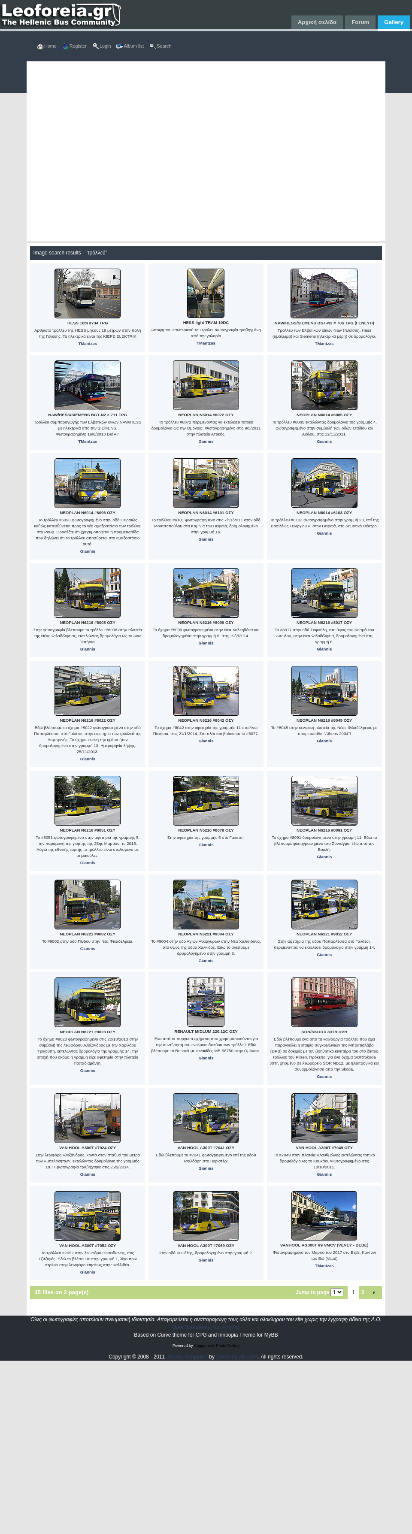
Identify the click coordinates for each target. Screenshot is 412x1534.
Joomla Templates (187, 1357)
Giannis (205, 441)
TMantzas (87, 343)
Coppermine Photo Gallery (216, 1345)
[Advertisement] (104, 151)
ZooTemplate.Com (237, 1357)
